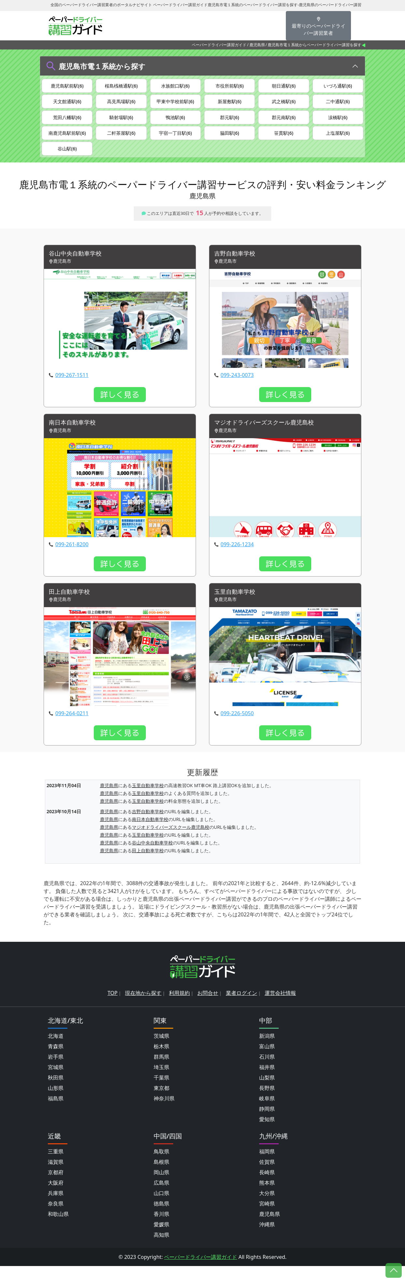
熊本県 (267, 1197)
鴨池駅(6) (175, 122)
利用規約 (179, 1007)
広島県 (161, 1197)
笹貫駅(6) (284, 141)
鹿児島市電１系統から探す (102, 66)
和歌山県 (58, 1228)
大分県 (267, 1208)
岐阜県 (267, 1113)
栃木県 (161, 1061)
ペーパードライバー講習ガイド (219, 45)
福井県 (267, 1082)
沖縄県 (267, 1239)
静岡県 (267, 1123)
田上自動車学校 (71, 607)
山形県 (55, 1103)
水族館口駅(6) (175, 86)
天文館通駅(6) (67, 104)
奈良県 (55, 1218)
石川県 (267, 1071)
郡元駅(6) (230, 122)
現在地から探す (143, 1007)
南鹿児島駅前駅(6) (67, 141)
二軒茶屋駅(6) (121, 141)
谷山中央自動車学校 (78, 267)
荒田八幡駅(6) (67, 122)
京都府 (55, 1187)
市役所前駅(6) (230, 86)
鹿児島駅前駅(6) (67, 86)
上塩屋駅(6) (337, 141)
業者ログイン (241, 1007)
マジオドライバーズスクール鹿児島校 (269, 437)
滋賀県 (55, 1176)
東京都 (161, 1103)
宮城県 (55, 1082)
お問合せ (207, 1007)
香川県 (161, 1228)
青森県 (55, 1061)
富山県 (267, 1061)
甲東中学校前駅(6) (175, 104)
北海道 (55, 1050)
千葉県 (161, 1092)
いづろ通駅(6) (338, 86)
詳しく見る (119, 408)
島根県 (161, 1176)
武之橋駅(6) (283, 104)
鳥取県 (161, 1166)
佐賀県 (267, 1176)
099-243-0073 (237, 388)
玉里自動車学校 (237, 607)
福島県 (55, 1113)
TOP (112, 1007)
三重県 (55, 1166)
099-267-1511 (72, 388)
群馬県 (161, 1071)
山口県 (161, 1208)
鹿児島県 (257, 45)
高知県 (161, 1249)
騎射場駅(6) (121, 122)
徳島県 (161, 1218)
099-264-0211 (72, 728)
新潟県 (267, 1050)
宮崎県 (267, 1218)
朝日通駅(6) (283, 86)
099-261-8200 (72, 558)
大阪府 (55, 1197)
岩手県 (55, 1071)
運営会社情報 (280, 1007)
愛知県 (267, 1134)
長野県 (267, 1103)
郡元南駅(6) (283, 122)
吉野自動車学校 (237, 267)
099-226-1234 (237, 558)
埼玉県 (161, 1082)
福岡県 (267, 1166)
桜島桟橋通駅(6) (121, 86)
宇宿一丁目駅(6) (175, 141)
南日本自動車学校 (75, 437)
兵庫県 (55, 1208)
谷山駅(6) (67, 159)
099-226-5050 (237, 728)
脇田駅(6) (230, 141)
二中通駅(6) (337, 104)
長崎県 (267, 1187)
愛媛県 (161, 1239)
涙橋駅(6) (338, 122)
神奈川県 (164, 1113)
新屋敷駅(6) (229, 104)
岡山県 (161, 1187)
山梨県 (267, 1092)
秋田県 (55, 1092)
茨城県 (161, 1050)
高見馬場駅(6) (121, 104)
